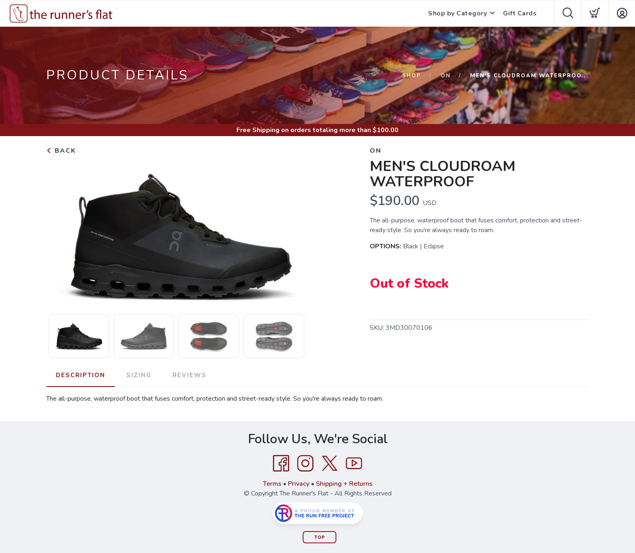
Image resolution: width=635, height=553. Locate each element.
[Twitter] (330, 463)
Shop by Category (457, 13)
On (446, 75)
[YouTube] (354, 463)
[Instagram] (305, 463)
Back (61, 150)
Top (319, 537)
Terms (272, 483)
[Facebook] (281, 463)
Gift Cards (520, 13)
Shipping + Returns (344, 483)
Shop (411, 75)
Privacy (298, 483)
